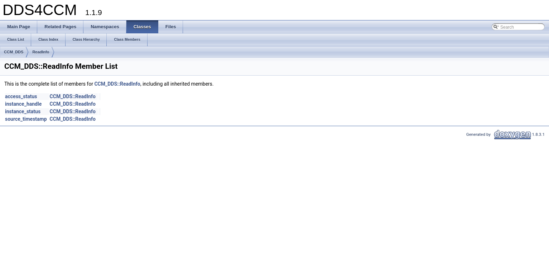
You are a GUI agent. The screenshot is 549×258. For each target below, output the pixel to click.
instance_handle (23, 104)
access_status (21, 96)
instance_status (22, 111)
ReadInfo (40, 52)
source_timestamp (26, 119)
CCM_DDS (13, 52)
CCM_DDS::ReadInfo (117, 84)
